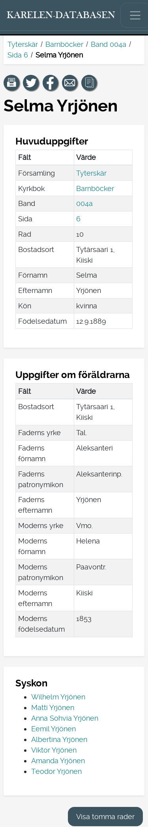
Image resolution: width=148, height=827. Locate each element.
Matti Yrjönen (52, 707)
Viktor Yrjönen (54, 750)
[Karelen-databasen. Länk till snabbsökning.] (61, 15)
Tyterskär (22, 44)
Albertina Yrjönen (59, 739)
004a (84, 203)
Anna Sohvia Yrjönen (64, 718)
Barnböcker (64, 44)
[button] (11, 83)
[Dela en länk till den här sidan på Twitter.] (31, 83)
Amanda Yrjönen (58, 761)
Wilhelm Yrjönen (58, 697)
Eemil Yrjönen (53, 729)
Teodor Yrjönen (56, 771)
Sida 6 (17, 55)
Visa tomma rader (105, 816)
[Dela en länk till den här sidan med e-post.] (70, 83)
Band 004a (108, 44)
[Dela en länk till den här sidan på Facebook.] (50, 83)
